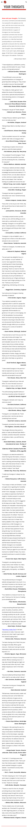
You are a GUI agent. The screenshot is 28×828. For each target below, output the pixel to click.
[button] (2, 2)
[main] (14, 7)
